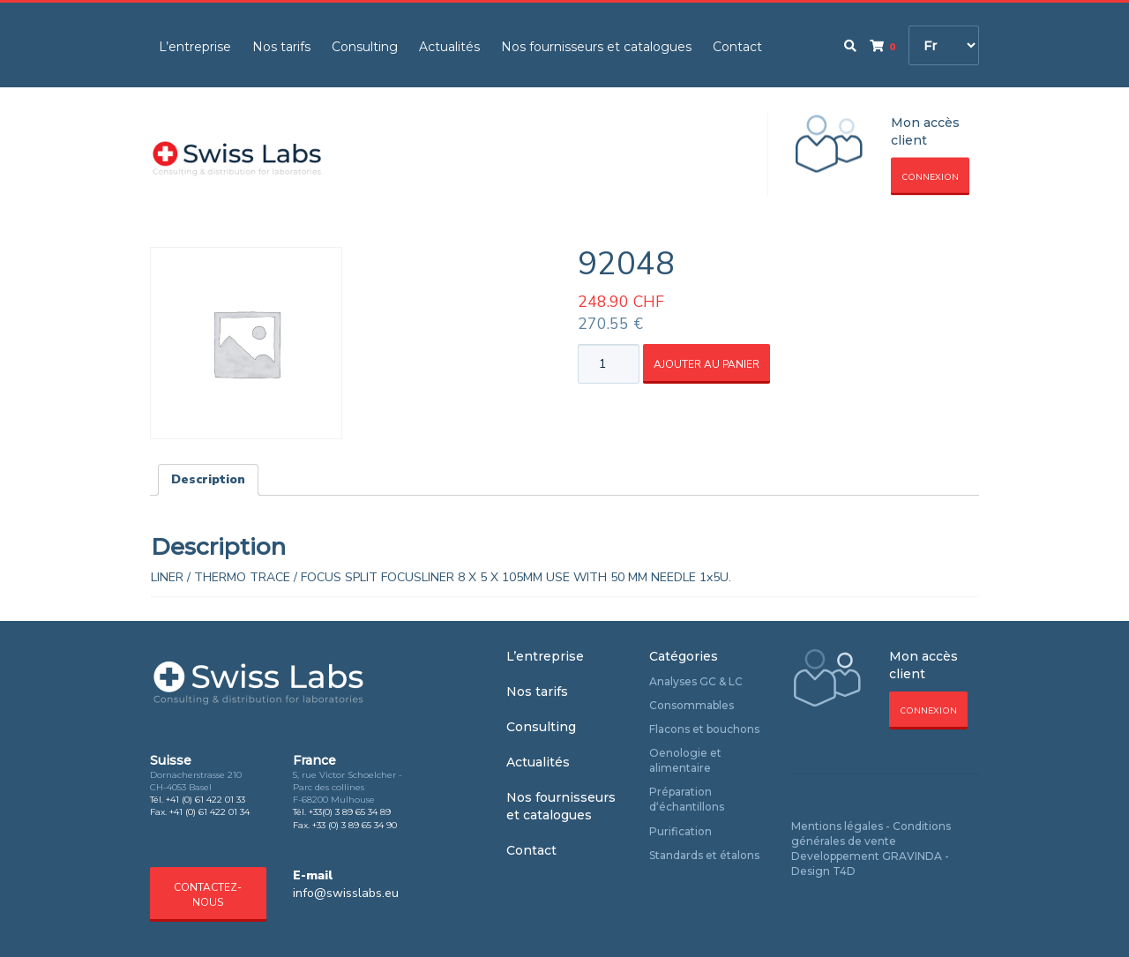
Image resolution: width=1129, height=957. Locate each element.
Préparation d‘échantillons (686, 799)
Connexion (930, 177)
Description (208, 479)
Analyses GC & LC (696, 681)
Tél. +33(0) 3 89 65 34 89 (342, 812)
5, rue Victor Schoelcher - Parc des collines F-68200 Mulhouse (347, 787)
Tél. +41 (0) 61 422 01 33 (197, 799)
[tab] (208, 480)
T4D (844, 871)
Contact (737, 47)
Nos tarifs (281, 47)
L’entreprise (195, 47)
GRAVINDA (912, 856)
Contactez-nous (208, 894)
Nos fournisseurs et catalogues (596, 47)
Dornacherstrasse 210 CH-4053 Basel (196, 781)
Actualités (449, 47)
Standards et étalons (704, 855)
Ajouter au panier (706, 364)
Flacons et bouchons (704, 729)
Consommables (691, 705)
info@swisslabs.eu (346, 893)
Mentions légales (837, 826)
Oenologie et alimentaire (685, 760)
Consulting (365, 47)
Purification (680, 831)
